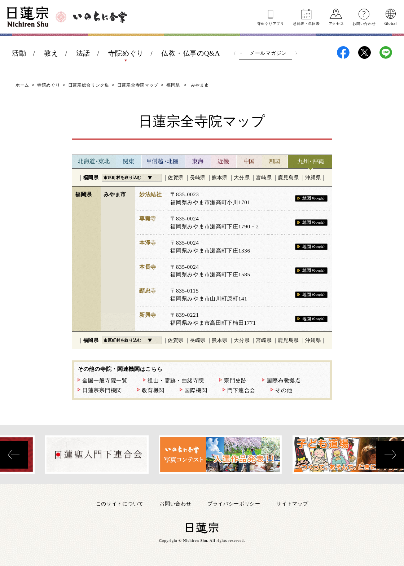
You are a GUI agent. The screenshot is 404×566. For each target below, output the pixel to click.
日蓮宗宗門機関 (102, 390)
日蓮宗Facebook (343, 52)
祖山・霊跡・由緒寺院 (176, 380)
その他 (283, 390)
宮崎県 (264, 177)
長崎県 (198, 177)
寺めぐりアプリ (270, 23)
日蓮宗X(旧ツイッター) (364, 52)
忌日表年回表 (306, 23)
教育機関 (153, 390)
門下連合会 (241, 390)
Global (391, 23)
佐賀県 (176, 177)
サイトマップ (292, 503)
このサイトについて (120, 503)
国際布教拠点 (283, 380)
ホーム (22, 85)
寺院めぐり (126, 53)
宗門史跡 (235, 380)
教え (51, 53)
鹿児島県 (288, 177)
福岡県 (173, 85)
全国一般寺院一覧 (105, 380)
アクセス (336, 23)
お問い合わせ (364, 23)
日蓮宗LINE (385, 52)
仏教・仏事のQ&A (190, 53)
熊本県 (220, 177)
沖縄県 (313, 177)
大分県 (242, 177)
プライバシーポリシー (233, 503)
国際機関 (195, 390)
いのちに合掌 (100, 17)
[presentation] (14, 455)
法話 (83, 53)
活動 (19, 53)
